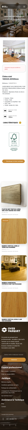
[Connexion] (18, 6)
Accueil (4, 19)
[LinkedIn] (15, 425)
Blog (2, 403)
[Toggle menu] (23, 6)
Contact (3, 406)
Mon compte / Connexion (8, 371)
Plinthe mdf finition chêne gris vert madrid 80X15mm (11, 210)
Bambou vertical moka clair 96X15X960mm (12, 320)
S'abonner (14, 359)
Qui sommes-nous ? (7, 395)
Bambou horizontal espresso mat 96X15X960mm (11, 283)
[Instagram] (3, 425)
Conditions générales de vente (9, 385)
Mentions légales (6, 382)
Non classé (9, 19)
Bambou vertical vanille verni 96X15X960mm (10, 246)
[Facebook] (9, 425)
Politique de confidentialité (8, 388)
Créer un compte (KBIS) (8, 374)
